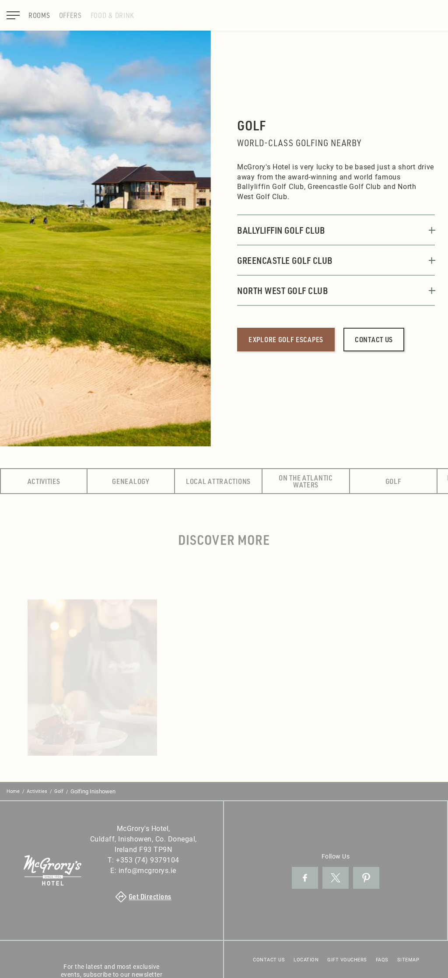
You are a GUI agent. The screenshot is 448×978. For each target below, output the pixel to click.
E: (143, 870)
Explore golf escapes (285, 339)
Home (13, 791)
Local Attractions (218, 481)
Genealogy (130, 481)
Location (306, 959)
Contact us (374, 339)
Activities (44, 481)
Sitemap (408, 959)
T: (143, 859)
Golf (393, 481)
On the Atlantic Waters (306, 481)
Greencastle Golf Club (336, 260)
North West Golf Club (336, 290)
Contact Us (269, 959)
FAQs (382, 959)
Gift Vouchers (347, 959)
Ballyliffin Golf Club (336, 230)
